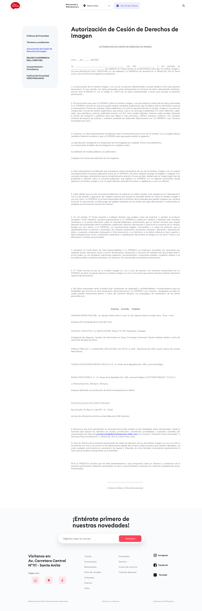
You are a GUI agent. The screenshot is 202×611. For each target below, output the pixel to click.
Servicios (123, 562)
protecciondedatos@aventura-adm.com (117, 434)
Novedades (124, 556)
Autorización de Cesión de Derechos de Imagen (39, 50)
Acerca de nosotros (128, 567)
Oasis (86, 588)
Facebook (163, 565)
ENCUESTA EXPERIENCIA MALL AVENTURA (38, 59)
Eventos (88, 583)
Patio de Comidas (92, 572)
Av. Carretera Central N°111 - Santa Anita (47, 563)
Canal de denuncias (128, 572)
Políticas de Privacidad (38, 36)
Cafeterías (89, 578)
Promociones (90, 562)
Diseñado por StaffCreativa (163, 601)
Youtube (163, 575)
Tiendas (87, 556)
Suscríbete (130, 539)
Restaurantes (90, 567)
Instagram (163, 555)
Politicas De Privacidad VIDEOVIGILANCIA (38, 77)
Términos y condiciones (38, 42)
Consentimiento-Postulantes (35, 68)
